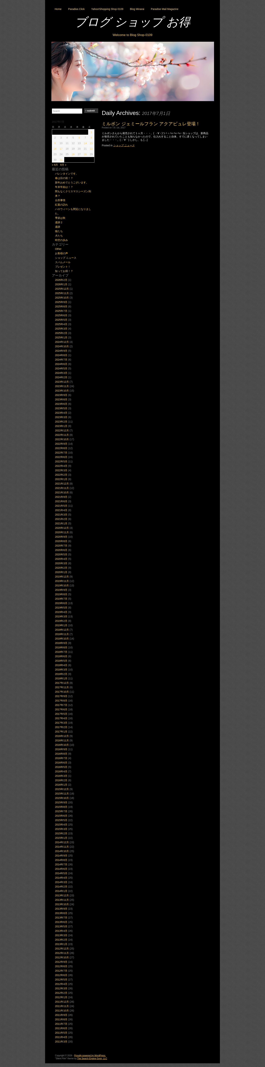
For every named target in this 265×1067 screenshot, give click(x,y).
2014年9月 (61, 855)
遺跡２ (59, 222)
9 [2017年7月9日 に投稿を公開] (55, 143)
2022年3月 (61, 470)
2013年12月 (62, 895)
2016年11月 (62, 740)
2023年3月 (61, 417)
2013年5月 (61, 926)
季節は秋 (60, 217)
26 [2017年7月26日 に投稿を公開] (73, 154)
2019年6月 (61, 603)
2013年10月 (62, 904)
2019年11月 (62, 581)
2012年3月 (61, 988)
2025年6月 (61, 315)
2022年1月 (61, 479)
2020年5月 (61, 554)
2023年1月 (61, 426)
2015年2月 (61, 833)
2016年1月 (61, 784)
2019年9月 (61, 589)
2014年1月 (61, 891)
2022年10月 (62, 439)
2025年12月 (62, 288)
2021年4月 (61, 510)
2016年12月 (62, 736)
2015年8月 (61, 806)
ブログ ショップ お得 (132, 22)
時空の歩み (61, 240)
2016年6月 (61, 762)
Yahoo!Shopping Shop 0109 (107, 9)
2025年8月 (61, 306)
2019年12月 (62, 576)
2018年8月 (61, 647)
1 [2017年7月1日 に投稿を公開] (91, 132)
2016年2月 (61, 780)
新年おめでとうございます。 (72, 182)
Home (58, 9)
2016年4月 (61, 771)
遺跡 (57, 226)
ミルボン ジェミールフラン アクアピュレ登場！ (151, 123)
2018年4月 (61, 665)
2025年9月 (61, 302)
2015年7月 (61, 811)
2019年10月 (62, 585)
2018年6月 (61, 656)
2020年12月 (62, 527)
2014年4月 (61, 877)
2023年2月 (61, 421)
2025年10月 (62, 297)
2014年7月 (61, 864)
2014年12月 (62, 842)
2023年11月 (62, 386)
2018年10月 (62, 638)
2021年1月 (61, 523)
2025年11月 (62, 293)
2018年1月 (61, 678)
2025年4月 (61, 324)
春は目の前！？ (64, 178)
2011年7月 (61, 1023)
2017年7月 (61, 705)
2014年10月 (62, 851)
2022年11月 (62, 434)
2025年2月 (61, 333)
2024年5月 (61, 368)
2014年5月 (61, 873)
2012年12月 (62, 948)
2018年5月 (61, 660)
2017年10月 (62, 691)
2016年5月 (61, 767)
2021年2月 (61, 519)
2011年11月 (62, 1006)
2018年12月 (62, 629)
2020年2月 (61, 567)
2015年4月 (61, 824)
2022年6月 (61, 457)
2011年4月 (61, 1037)
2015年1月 (61, 837)
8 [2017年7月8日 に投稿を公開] (91, 137)
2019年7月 (61, 598)
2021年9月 (61, 496)
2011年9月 (61, 1014)
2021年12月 (62, 483)
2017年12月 (62, 682)
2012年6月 (61, 975)
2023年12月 (62, 381)
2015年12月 (62, 789)
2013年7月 (61, 917)
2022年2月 (61, 474)
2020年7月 (61, 545)
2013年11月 (62, 899)
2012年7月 (61, 970)
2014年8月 (61, 860)
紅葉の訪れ (61, 204)
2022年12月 (62, 430)
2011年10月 (62, 1010)
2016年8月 (61, 753)
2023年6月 (61, 403)
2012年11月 (62, 952)
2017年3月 (61, 722)
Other (58, 248)
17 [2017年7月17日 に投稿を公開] (61, 148)
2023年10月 (62, 390)
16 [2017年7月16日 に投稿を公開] (55, 148)
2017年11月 (62, 687)
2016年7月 (61, 758)
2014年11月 (62, 846)
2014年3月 (61, 882)
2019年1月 (61, 625)
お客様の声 (61, 253)
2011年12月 (62, 1001)
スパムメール (62, 262)
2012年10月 (62, 957)
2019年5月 (61, 607)
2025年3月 (61, 328)
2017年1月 (61, 731)
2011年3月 (61, 1041)
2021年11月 (62, 488)
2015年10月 (62, 798)
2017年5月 (61, 713)
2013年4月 (61, 930)
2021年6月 (61, 501)
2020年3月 (61, 563)
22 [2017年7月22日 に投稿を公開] (91, 148)
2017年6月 (61, 709)
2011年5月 (61, 1032)
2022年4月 (61, 465)
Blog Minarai (137, 9)
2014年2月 (61, 886)
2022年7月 (61, 452)
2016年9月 (61, 749)
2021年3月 (61, 514)
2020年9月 (61, 536)
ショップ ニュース (124, 145)
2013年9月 (61, 908)
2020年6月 (61, 550)
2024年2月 (61, 377)
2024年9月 (61, 350)
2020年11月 (62, 532)
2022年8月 (61, 448)
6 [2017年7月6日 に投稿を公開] (79, 137)
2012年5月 (61, 979)
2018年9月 (61, 643)
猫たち (59, 231)
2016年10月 (62, 744)
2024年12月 (62, 341)
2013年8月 (61, 913)
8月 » (63, 164)
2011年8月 (61, 1019)
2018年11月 (62, 634)
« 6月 (55, 164)
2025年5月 (61, 319)
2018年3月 (61, 669)
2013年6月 (61, 922)
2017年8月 (61, 700)
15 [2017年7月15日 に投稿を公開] (91, 143)
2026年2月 (61, 279)
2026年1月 (61, 284)
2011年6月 (61, 1028)
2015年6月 (61, 815)
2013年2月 (61, 939)
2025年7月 (61, 310)
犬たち (59, 235)
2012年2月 (61, 992)
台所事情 (60, 200)
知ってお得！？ (64, 271)
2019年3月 (61, 616)
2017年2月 (61, 727)
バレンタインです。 (66, 173)
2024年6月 (61, 364)
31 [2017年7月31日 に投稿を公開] (61, 159)
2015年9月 (61, 802)
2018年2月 (61, 674)
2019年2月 (61, 620)
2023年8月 (61, 399)
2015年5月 (61, 820)
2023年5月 (61, 408)
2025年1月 (61, 337)
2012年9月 (61, 961)
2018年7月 (61, 651)
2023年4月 (61, 412)
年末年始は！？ (64, 186)
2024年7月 (61, 359)
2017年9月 (61, 696)
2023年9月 (61, 395)
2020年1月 (61, 572)
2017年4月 (61, 718)
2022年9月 (61, 443)
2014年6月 (61, 868)
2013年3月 (61, 935)
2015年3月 (61, 829)
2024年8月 (61, 355)
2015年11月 (62, 793)
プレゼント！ (62, 266)
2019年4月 (61, 612)
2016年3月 (61, 775)
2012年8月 (61, 966)
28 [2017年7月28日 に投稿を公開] (85, 154)
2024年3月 (61, 372)
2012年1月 (61, 997)
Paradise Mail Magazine (164, 9)
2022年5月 (61, 461)
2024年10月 (62, 346)
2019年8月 (61, 594)
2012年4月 (61, 983)
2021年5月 (61, 505)
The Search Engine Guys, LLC (92, 1058)
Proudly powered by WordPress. (90, 1055)
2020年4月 (61, 558)
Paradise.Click (76, 9)
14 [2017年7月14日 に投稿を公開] (85, 143)
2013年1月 (61, 944)
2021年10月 (62, 492)
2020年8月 (61, 541)
